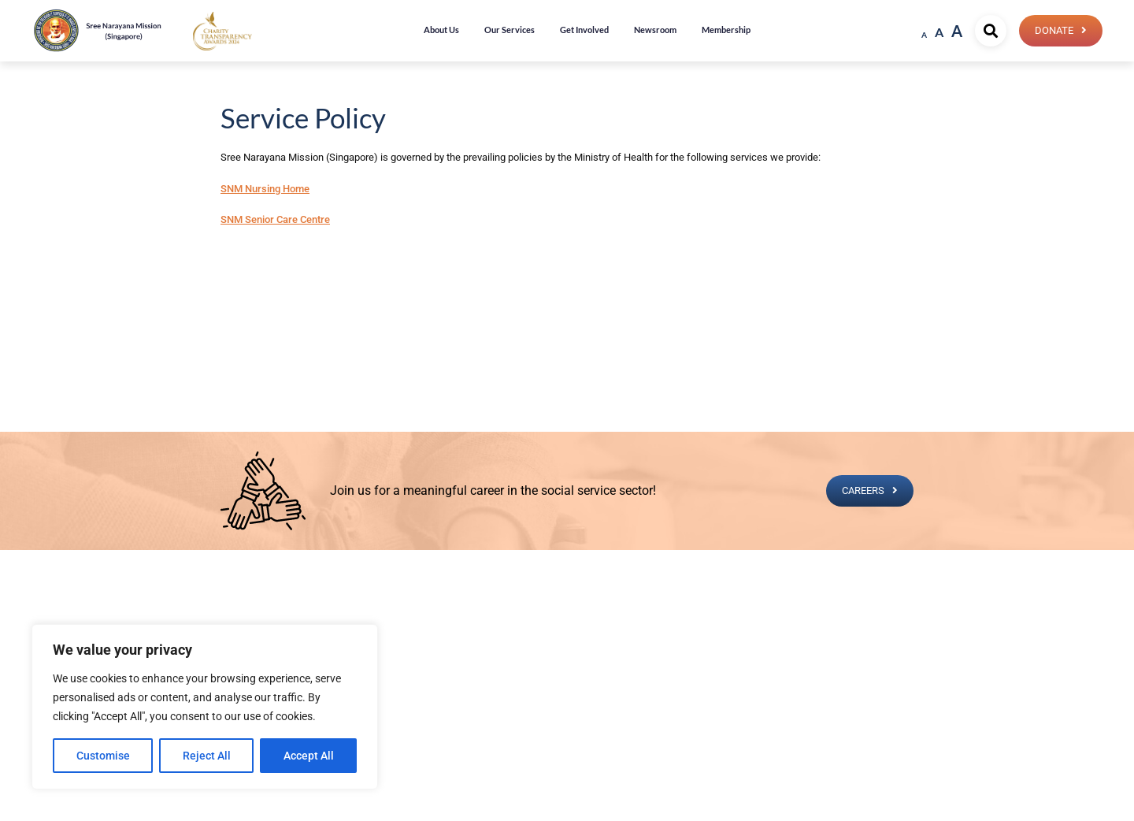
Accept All (309, 755)
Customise (103, 755)
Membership (726, 29)
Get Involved (584, 29)
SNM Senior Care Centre (275, 219)
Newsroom (655, 29)
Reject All (207, 755)
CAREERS (863, 490)
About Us (441, 29)
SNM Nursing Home (264, 189)
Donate (1054, 30)
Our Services (509, 29)
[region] (205, 706)
